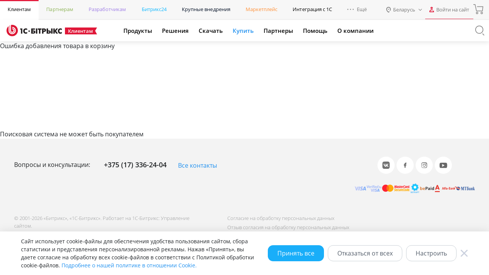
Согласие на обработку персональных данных (280, 218)
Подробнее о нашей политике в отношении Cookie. (129, 265)
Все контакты (197, 165)
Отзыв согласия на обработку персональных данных (287, 227)
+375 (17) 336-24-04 (135, 164)
